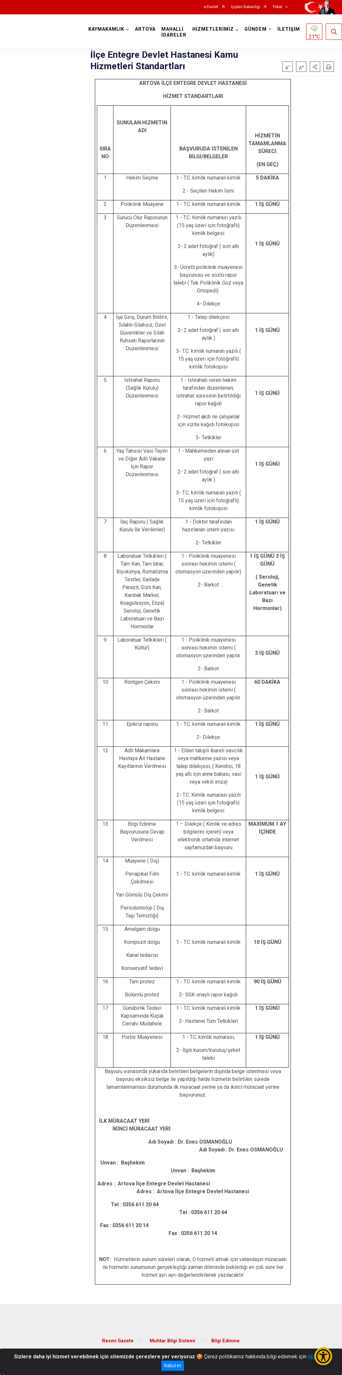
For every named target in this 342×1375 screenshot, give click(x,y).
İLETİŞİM (288, 29)
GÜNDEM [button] (256, 29)
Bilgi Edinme (225, 1341)
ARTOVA (145, 29)
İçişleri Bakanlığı (245, 7)
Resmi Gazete (118, 1341)
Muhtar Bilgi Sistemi (172, 1341)
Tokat (277, 7)
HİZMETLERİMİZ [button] (213, 29)
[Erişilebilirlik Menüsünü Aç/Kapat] (323, 1356)
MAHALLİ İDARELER (173, 32)
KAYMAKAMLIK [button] (106, 29)
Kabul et (172, 1365)
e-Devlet (211, 7)
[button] (315, 66)
